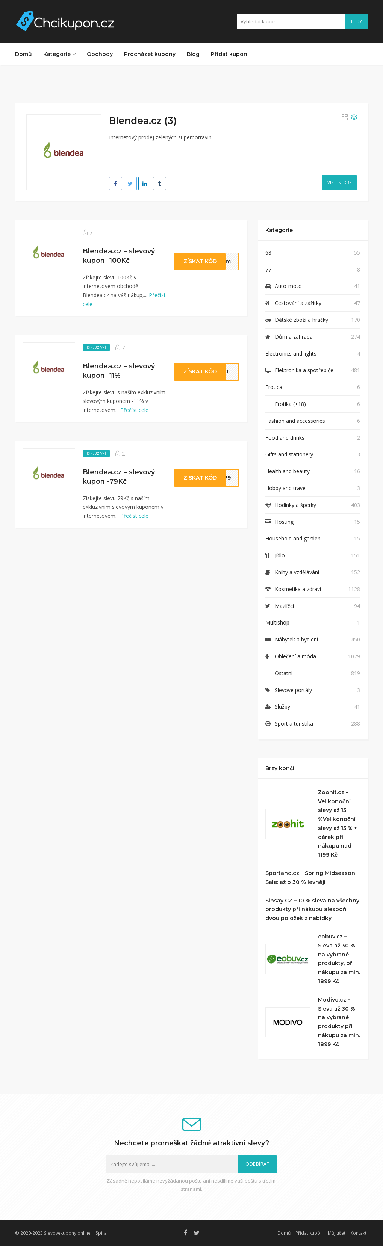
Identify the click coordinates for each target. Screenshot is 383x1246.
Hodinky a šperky (295, 504)
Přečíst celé (134, 409)
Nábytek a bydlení (296, 639)
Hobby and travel (286, 488)
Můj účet (336, 1233)
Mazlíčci (284, 605)
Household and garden (293, 538)
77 (268, 269)
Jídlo (280, 555)
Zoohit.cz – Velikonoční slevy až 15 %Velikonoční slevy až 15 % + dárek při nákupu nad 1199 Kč (337, 823)
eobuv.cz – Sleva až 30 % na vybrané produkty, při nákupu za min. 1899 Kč (339, 959)
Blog (193, 54)
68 (268, 252)
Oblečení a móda (295, 656)
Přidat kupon (229, 54)
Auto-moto (288, 286)
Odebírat (257, 1164)
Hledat (357, 21)
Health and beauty (287, 471)
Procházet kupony (150, 54)
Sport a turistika (294, 723)
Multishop (277, 622)
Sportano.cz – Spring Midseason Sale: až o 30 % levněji (310, 877)
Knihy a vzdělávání (297, 572)
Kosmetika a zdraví (298, 589)
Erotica (273, 387)
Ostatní (283, 673)
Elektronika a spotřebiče (304, 370)
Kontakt (358, 1233)
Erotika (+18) (290, 403)
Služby (282, 706)
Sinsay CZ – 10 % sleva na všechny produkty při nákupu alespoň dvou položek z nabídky (312, 909)
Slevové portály (293, 690)
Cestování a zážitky (298, 302)
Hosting (284, 521)
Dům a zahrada (294, 336)
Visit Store (339, 182)
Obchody (100, 54)
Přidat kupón (309, 1233)
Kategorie (59, 54)
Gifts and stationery (289, 454)
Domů (23, 54)
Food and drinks (284, 437)
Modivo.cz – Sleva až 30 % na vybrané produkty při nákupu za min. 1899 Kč (339, 1022)
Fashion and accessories (295, 420)
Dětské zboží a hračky (301, 319)
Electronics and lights (290, 353)
